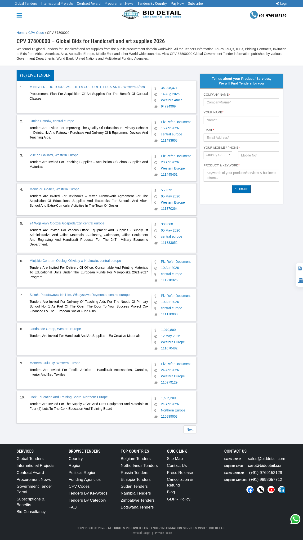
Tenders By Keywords (88, 493)
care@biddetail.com (266, 465)
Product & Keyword (222, 165)
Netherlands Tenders (139, 465)
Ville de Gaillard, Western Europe (54, 155)
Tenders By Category (87, 500)
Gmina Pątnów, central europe (52, 121)
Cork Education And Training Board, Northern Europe (69, 397)
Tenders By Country (152, 3)
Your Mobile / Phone (222, 147)
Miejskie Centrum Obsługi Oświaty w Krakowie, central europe (75, 261)
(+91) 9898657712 (265, 479)
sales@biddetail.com (266, 458)
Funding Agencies (85, 479)
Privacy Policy (163, 533)
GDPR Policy (178, 499)
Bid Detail (217, 528)
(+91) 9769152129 (265, 472)
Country (76, 458)
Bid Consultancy (31, 511)
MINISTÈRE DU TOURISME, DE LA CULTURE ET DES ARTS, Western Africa (87, 87)
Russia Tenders (134, 472)
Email (209, 130)
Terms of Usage (140, 533)
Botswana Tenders (137, 507)
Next (190, 429)
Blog (171, 492)
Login (282, 3)
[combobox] (218, 155)
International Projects (57, 3)
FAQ (73, 507)
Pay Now (177, 3)
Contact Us (177, 465)
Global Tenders (26, 3)
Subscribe (195, 3)
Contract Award (89, 3)
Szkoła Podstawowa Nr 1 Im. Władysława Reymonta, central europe (80, 295)
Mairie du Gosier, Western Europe (55, 189)
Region (75, 465)
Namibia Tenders (136, 493)
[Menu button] (21, 14)
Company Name (217, 94)
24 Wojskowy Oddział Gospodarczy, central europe (67, 223)
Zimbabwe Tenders (138, 500)
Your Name (213, 112)
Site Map (175, 458)
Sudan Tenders (134, 486)
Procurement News (119, 3)
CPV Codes (79, 486)
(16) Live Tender (35, 75)
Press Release (180, 472)
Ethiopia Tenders (136, 479)
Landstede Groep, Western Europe (55, 329)
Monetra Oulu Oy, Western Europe (55, 363)
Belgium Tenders (136, 458)
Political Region (82, 472)
